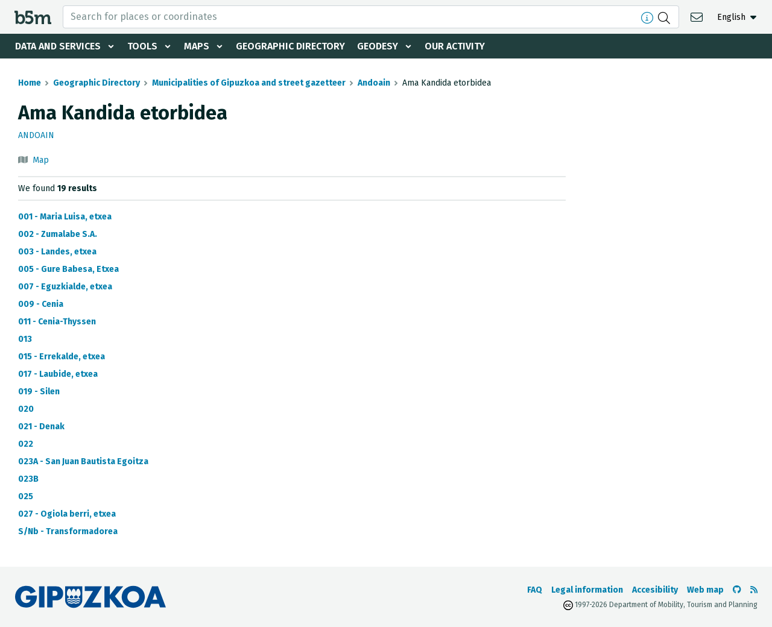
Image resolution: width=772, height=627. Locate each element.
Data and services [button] (58, 46)
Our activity (455, 46)
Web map (705, 590)
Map (41, 160)
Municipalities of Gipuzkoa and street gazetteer (249, 83)
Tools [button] (142, 46)
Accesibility (655, 590)
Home (29, 83)
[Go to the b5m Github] (737, 590)
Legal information (587, 590)
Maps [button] (196, 46)
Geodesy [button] (377, 46)
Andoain (374, 83)
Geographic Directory (290, 46)
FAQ (534, 590)
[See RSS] (754, 590)
